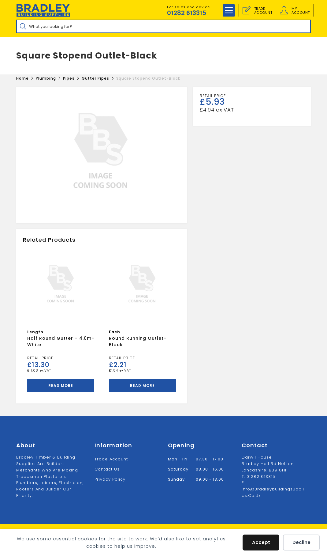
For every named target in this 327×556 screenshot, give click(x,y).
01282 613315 (186, 13)
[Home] (22, 78)
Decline (301, 542)
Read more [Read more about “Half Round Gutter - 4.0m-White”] (60, 385)
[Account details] (284, 10)
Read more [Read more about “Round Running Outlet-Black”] (142, 385)
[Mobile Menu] (229, 10)
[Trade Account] (246, 10)
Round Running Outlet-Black (137, 341)
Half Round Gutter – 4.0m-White (60, 341)
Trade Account (111, 459)
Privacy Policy (110, 479)
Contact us (107, 469)
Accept (261, 542)
